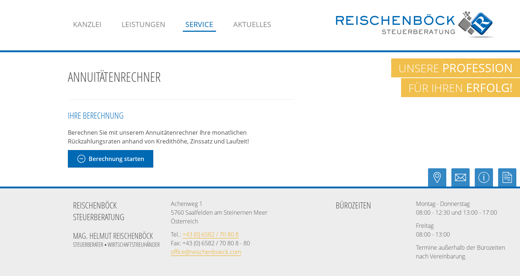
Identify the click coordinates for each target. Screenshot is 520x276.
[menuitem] (87, 24)
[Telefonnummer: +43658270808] (210, 234)
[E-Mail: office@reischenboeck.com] (463, 181)
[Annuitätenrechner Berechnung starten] (110, 159)
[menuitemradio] (252, 24)
